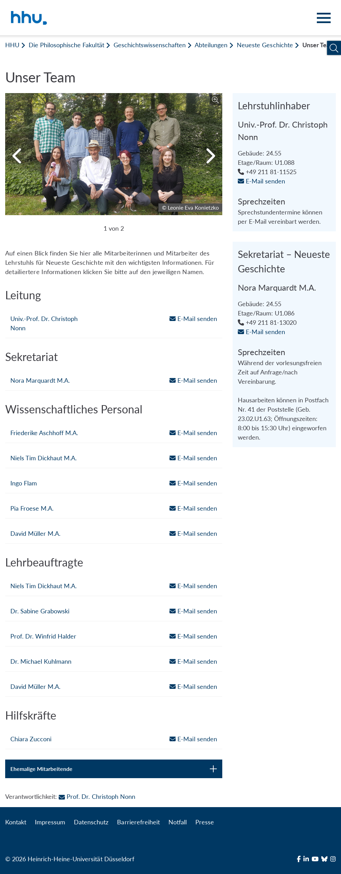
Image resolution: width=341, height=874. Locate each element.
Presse (204, 822)
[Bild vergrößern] (215, 100)
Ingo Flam (23, 483)
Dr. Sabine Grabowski (39, 611)
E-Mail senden (193, 318)
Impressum (50, 822)
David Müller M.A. (35, 533)
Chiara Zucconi (30, 739)
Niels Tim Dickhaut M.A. (43, 458)
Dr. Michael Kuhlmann (40, 661)
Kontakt (15, 822)
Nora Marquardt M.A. (40, 380)
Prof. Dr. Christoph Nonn (97, 796)
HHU (12, 45)
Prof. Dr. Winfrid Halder (43, 636)
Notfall (177, 822)
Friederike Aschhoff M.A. (44, 432)
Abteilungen (211, 45)
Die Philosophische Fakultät (66, 45)
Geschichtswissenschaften (150, 45)
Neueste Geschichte (265, 45)
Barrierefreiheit (138, 822)
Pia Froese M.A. (31, 508)
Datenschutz (91, 822)
